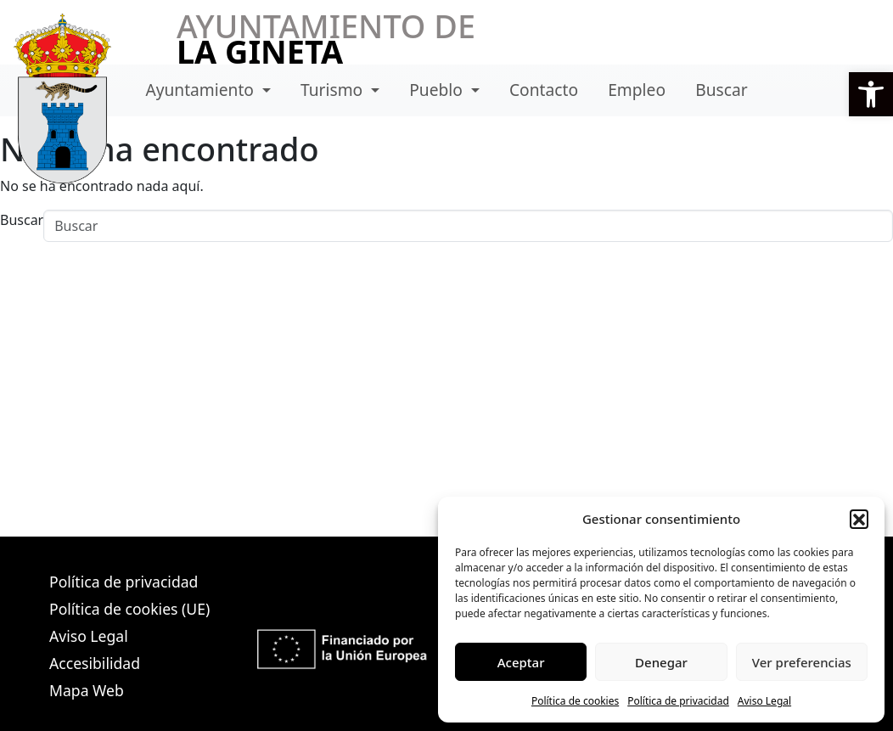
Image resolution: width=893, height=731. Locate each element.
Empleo (637, 89)
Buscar (721, 89)
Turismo (333, 89)
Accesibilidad (94, 663)
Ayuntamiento (201, 89)
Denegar (661, 662)
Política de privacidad (678, 701)
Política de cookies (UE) (129, 609)
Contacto (543, 89)
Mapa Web (86, 690)
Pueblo (438, 89)
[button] (859, 518)
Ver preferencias (801, 662)
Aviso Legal (764, 701)
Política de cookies (575, 701)
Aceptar (521, 662)
